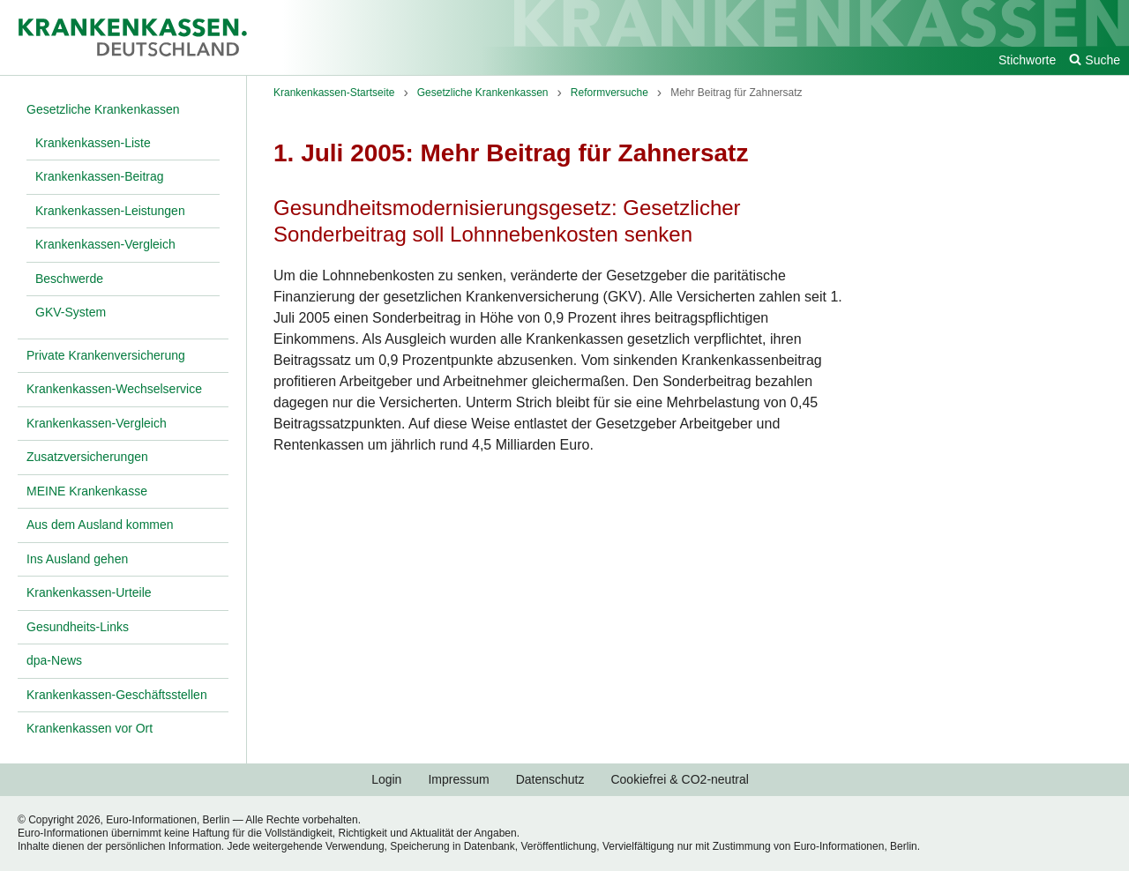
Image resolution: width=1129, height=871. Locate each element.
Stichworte (1027, 60)
